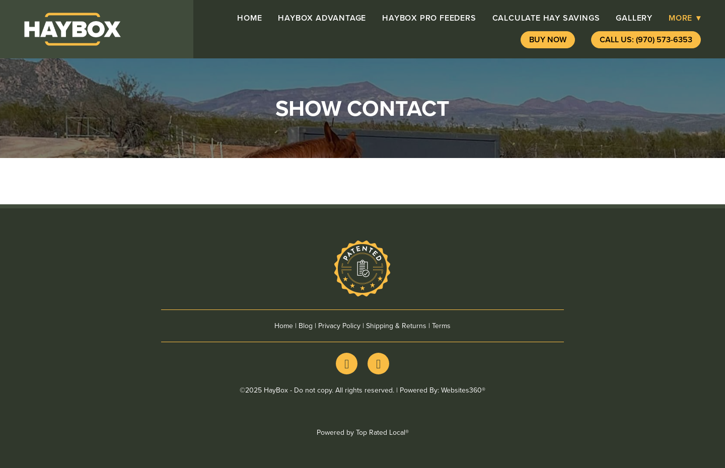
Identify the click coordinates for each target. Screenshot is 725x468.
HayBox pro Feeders (429, 18)
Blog (306, 326)
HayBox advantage (322, 18)
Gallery (634, 18)
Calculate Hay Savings (546, 18)
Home (249, 18)
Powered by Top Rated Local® (363, 432)
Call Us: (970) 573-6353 (646, 39)
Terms (441, 326)
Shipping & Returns (396, 326)
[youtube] (378, 363)
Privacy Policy (339, 326)
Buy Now (547, 39)
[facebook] (346, 363)
